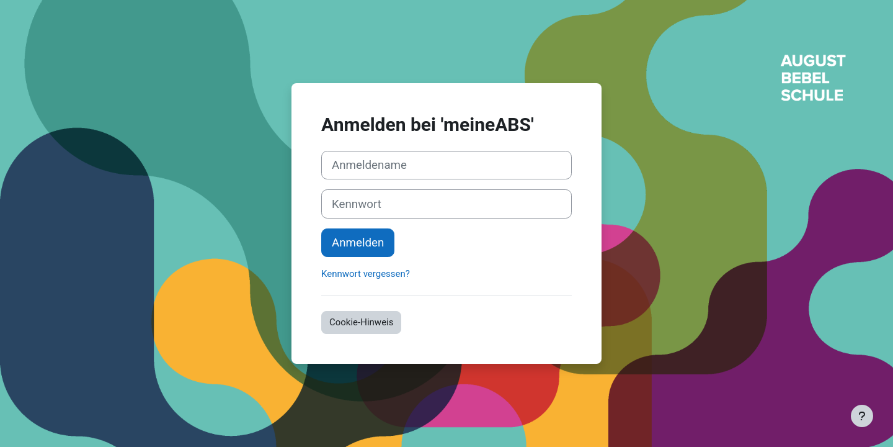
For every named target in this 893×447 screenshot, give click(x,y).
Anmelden (358, 243)
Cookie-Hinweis (361, 322)
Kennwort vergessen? (365, 273)
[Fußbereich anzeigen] (862, 416)
